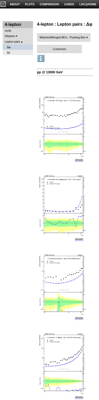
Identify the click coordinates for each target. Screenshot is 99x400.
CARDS (69, 4)
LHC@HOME (87, 4)
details (79, 159)
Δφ (9, 47)
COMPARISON (49, 4)
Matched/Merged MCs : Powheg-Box (63, 37)
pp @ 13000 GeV (50, 72)
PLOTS (30, 4)
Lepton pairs (12, 41)
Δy (8, 52)
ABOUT (15, 4)
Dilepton (10, 36)
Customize (59, 49)
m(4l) (8, 30)
